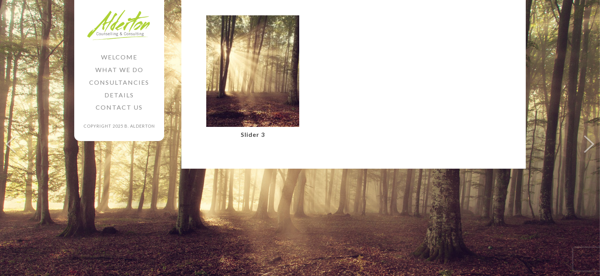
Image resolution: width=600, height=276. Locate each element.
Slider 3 (253, 134)
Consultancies (119, 82)
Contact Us (119, 107)
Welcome (119, 57)
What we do (119, 69)
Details (119, 95)
